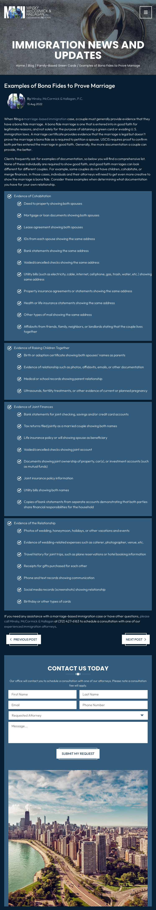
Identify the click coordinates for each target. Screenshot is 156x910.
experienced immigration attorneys (30, 626)
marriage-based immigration (45, 119)
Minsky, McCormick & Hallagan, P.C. (57, 98)
